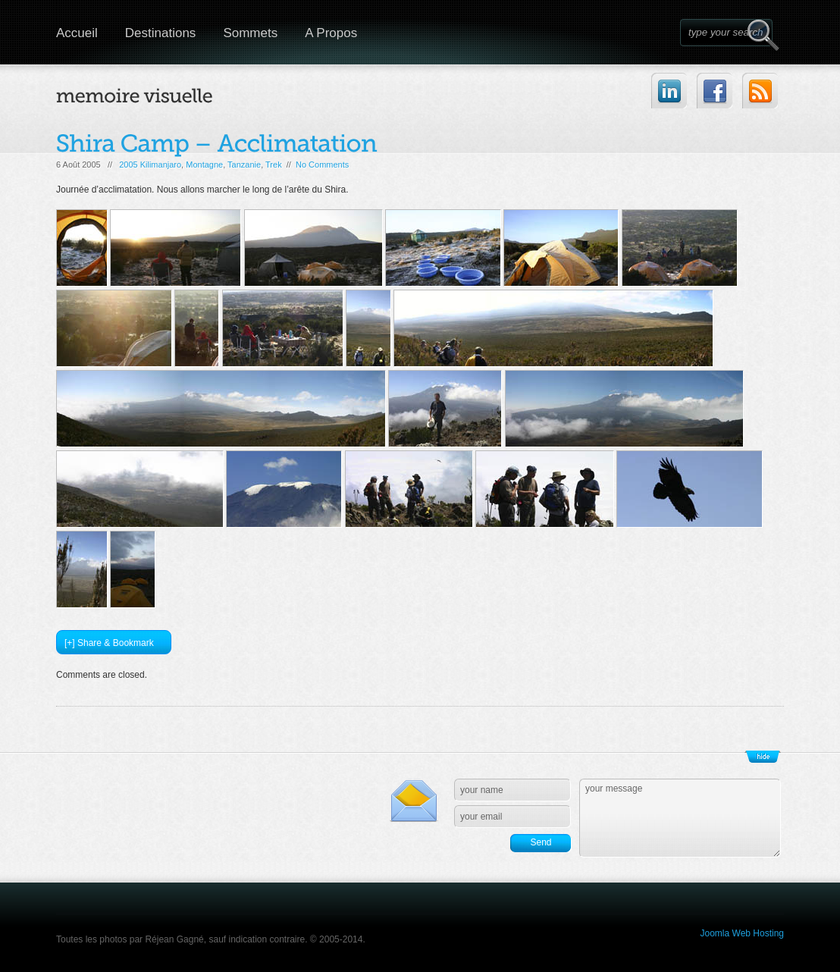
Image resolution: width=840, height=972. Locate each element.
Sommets (250, 33)
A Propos (331, 33)
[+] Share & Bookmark (109, 643)
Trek (273, 164)
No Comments (322, 164)
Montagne (204, 164)
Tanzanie (244, 164)
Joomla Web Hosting (743, 933)
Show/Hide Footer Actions (762, 757)
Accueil (77, 33)
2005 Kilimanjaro (150, 164)
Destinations (160, 33)
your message (680, 818)
